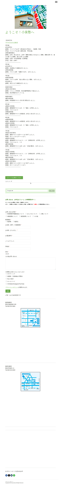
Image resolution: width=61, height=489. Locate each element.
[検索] (27, 190)
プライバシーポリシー (11, 287)
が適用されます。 (16, 287)
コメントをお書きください (14, 177)
